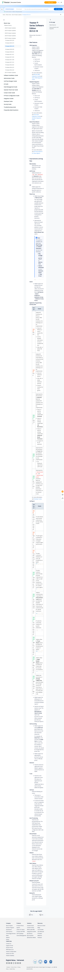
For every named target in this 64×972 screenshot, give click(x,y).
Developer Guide (8, 101)
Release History (8, 25)
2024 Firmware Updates (10, 33)
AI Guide (6, 84)
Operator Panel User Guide (11, 90)
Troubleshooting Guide (10, 107)
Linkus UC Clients (21, 929)
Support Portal (9, 945)
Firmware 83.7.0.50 (9, 57)
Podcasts (40, 937)
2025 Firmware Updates (10, 30)
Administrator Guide (9, 78)
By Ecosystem (30, 935)
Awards (8, 937)
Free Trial (50, 2)
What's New (8, 14)
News (7, 935)
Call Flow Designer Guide (10, 81)
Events (7, 939)
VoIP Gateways (20, 933)
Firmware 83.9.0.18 (26, 14)
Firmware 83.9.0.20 (9, 40)
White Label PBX (31, 929)
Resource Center (41, 925)
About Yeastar (9, 925)
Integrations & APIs (31, 931)
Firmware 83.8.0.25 (9, 52)
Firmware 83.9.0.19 (9, 43)
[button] (3, 23)
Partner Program (10, 927)
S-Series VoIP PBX (21, 931)
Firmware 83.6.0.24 (9, 70)
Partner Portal (9, 947)
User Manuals (41, 931)
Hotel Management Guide (10, 87)
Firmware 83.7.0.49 (9, 59)
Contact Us (8, 943)
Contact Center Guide (9, 92)
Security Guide (7, 104)
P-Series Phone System (20, 926)
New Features (53, 25)
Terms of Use (13, 967)
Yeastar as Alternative (11, 951)
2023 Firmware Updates (10, 35)
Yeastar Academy (10, 955)
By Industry (29, 933)
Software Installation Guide (11, 75)
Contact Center (30, 927)
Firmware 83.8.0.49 (9, 49)
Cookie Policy (12, 969)
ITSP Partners (9, 931)
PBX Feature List (10, 949)
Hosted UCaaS (30, 925)
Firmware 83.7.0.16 (9, 62)
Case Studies (40, 929)
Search (58, 9)
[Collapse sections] (61, 14)
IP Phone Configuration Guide (11, 95)
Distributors (9, 929)
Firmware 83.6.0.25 (9, 67)
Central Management (21, 935)
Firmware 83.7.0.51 (9, 54)
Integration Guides (8, 98)
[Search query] (39, 9)
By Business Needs (31, 937)
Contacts (8, 967)
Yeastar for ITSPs (10, 953)
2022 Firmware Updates (17, 14)
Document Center (16, 2)
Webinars (40, 935)
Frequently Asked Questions (11, 110)
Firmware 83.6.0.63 (9, 65)
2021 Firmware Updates (10, 72)
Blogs (39, 927)
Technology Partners (11, 933)
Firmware (40, 933)
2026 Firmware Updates (10, 28)
